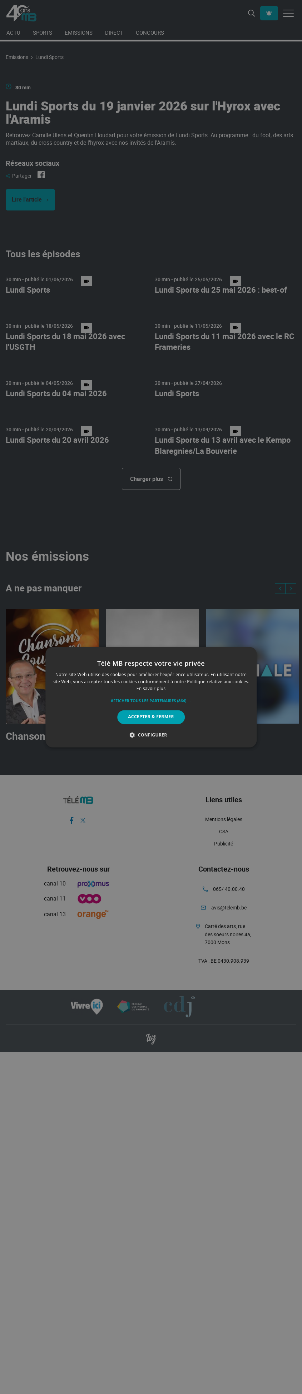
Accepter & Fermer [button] (151, 717)
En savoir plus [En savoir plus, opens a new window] (151, 689)
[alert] (151, 697)
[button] (151, 701)
